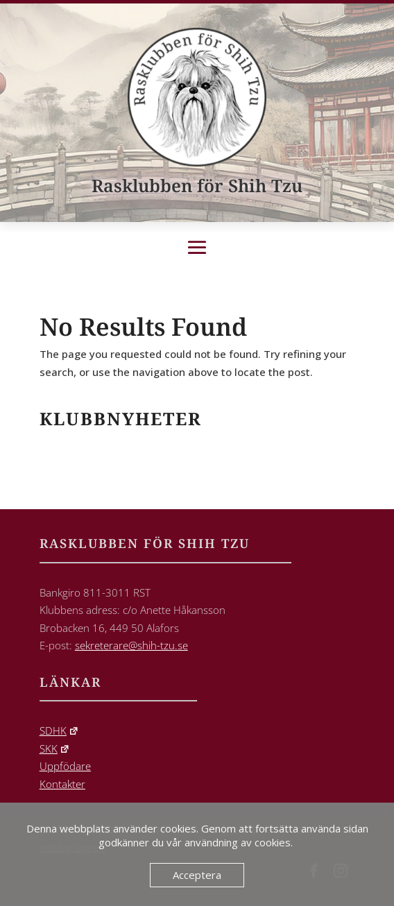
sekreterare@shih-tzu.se (131, 645)
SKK (55, 748)
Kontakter (62, 784)
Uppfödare (65, 766)
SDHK (59, 730)
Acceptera (197, 875)
